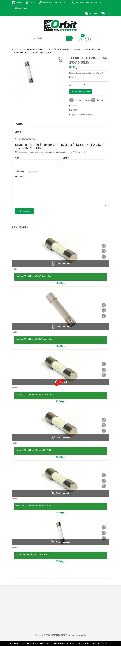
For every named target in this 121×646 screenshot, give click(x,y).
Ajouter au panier (82, 92)
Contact (17, 3)
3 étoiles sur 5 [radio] (33, 171)
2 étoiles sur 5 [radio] (31, 171)
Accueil (15, 49)
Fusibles (76, 49)
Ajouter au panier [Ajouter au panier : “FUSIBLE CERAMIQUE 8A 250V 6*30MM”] (63, 542)
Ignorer (108, 643)
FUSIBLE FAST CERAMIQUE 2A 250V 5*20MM (35, 394)
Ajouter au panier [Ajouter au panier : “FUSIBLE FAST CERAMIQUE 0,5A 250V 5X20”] (63, 438)
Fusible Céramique (92, 49)
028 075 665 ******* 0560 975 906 (86, 3)
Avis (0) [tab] (19, 124)
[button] (61, 60)
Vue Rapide (104, 256)
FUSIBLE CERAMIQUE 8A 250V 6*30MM (32, 554)
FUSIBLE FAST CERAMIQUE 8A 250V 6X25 (33, 276)
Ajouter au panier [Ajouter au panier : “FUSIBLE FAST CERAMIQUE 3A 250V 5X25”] (63, 493)
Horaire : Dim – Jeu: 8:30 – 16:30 (53, 3)
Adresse (30, 3)
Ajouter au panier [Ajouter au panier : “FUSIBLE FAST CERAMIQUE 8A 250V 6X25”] (63, 264)
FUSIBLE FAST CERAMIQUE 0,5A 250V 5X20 (34, 450)
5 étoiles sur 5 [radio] (37, 171)
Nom (17, 158)
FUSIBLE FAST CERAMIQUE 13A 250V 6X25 (34, 339)
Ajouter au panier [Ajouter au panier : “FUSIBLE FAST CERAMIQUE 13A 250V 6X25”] (63, 327)
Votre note (20, 172)
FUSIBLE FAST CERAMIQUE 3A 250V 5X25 (33, 505)
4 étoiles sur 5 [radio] (35, 171)
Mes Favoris (20, 8)
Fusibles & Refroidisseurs (58, 49)
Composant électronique (33, 49)
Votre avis (20, 176)
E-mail (66, 158)
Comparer (101, 100)
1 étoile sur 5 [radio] (29, 171)
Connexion (91, 13)
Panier (105, 13)
